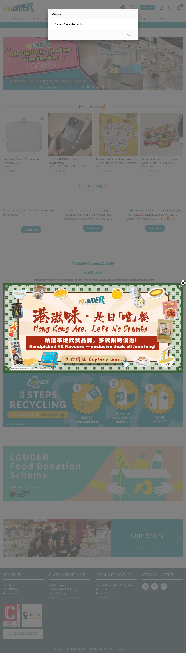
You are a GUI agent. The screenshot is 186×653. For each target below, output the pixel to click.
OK (129, 34)
